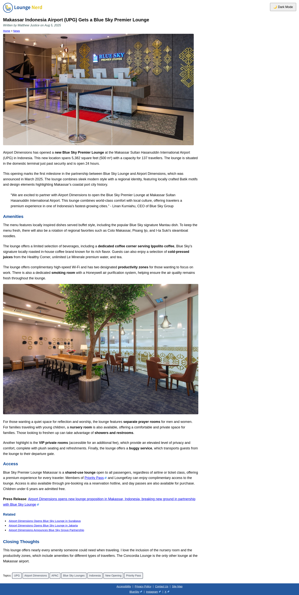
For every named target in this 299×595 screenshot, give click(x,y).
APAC (55, 575)
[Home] (22, 13)
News (16, 30)
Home (6, 30)
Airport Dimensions (35, 575)
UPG (17, 575)
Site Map (177, 586)
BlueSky (134, 591)
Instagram (152, 591)
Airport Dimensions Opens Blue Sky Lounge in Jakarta (43, 525)
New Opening (113, 575)
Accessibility (124, 586)
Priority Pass (94, 478)
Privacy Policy (143, 586)
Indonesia (95, 575)
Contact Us (161, 586)
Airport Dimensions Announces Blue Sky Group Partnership (46, 530)
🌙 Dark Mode (283, 7)
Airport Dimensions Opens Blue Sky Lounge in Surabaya (45, 520)
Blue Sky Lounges (74, 575)
